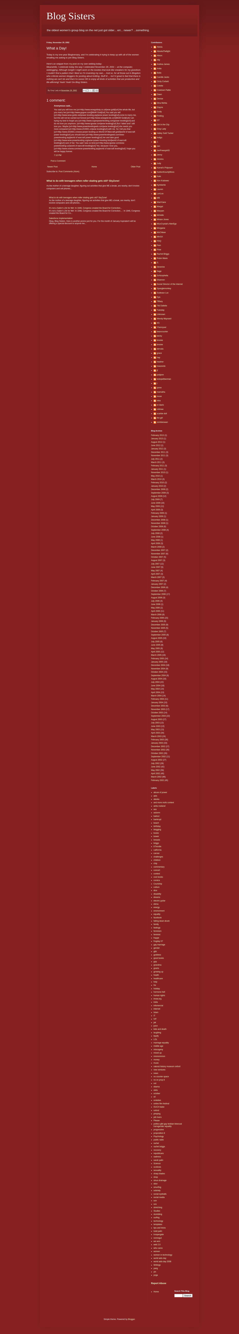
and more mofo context (164, 802)
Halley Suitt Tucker (165, 133)
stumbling (158, 1214)
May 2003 (155, 729)
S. (158, 262)
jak (155, 1022)
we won (157, 1241)
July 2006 (155, 601)
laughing (157, 1032)
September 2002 (158, 756)
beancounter (162, 331)
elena (156, 904)
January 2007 (157, 584)
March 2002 (156, 777)
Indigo (159, 137)
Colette (160, 86)
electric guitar (159, 901)
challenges (158, 857)
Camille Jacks (163, 77)
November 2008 (158, 523)
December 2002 (158, 746)
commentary (159, 867)
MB (158, 198)
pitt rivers (158, 1117)
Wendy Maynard (164, 318)
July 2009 (155, 499)
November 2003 (158, 709)
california (157, 850)
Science (157, 1163)
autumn (157, 812)
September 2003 (158, 716)
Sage (159, 271)
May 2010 (155, 476)
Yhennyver (161, 327)
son (155, 1200)
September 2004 (158, 675)
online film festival (161, 1103)
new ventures (159, 1070)
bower (156, 836)
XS (158, 323)
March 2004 (156, 696)
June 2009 (155, 503)
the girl (160, 418)
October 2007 (157, 557)
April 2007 (155, 574)
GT (158, 120)
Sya (158, 297)
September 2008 (158, 530)
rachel (156, 1143)
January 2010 (157, 486)
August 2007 (156, 560)
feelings (157, 928)
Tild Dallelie (162, 306)
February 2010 (157, 482)
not (155, 1083)
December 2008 (158, 520)
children (157, 860)
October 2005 (157, 631)
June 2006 (155, 604)
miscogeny (158, 1049)
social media (159, 1197)
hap (158, 357)
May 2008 (155, 540)
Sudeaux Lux (162, 293)
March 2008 (156, 547)
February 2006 (157, 618)
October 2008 (157, 526)
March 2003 (156, 736)
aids (155, 796)
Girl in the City (163, 124)
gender (157, 948)
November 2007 (158, 554)
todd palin (158, 1231)
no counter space (161, 1076)
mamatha (161, 392)
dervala (160, 349)
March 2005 (156, 655)
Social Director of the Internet (170, 284)
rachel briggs (159, 1146)
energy (157, 907)
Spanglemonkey (164, 288)
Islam (156, 1012)
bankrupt (157, 819)
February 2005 (157, 658)
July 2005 (155, 641)
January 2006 (157, 621)
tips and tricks (160, 1228)
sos (155, 1204)
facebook (158, 917)
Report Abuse (158, 1283)
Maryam (160, 211)
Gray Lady (161, 129)
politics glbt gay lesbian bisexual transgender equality (168, 1125)
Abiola (159, 47)
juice (156, 1026)
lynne (159, 387)
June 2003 (155, 726)
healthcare (158, 978)
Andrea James (163, 64)
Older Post (135, 167)
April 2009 (155, 510)
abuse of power (160, 792)
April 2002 (155, 773)
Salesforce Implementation (61, 218)
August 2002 (156, 760)
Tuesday (160, 310)
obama (157, 1087)
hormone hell (159, 992)
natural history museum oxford (167, 1066)
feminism (157, 931)
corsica (157, 880)
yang (156, 1268)
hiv (155, 985)
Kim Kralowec (163, 180)
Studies (157, 1211)
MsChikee (161, 232)
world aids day (160, 1258)
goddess (157, 955)
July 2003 (155, 723)
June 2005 (155, 645)
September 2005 (158, 635)
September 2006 (158, 594)
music (156, 1063)
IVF (155, 1019)
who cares (158, 1248)
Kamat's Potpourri (165, 168)
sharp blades (159, 1173)
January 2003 (157, 743)
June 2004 (155, 685)
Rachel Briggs (163, 254)
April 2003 (155, 733)
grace (159, 353)
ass (155, 809)
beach (156, 823)
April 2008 (155, 543)
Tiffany (160, 301)
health (156, 975)
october (157, 1093)
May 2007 (155, 570)
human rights (159, 995)
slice (156, 1184)
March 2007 (156, 577)
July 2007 (155, 564)
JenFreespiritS (163, 150)
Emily (159, 111)
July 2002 (155, 763)
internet (157, 1009)
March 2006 (156, 614)
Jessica (160, 159)
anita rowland (159, 806)
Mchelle (160, 215)
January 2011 (157, 469)
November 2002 (158, 750)
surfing (156, 1217)
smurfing (157, 1187)
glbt (155, 951)
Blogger (131, 1319)
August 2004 (156, 679)
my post (73, 64)
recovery (157, 1150)
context (157, 874)
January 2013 (157, 438)
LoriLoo (160, 193)
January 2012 (157, 449)
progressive (159, 1129)
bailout (156, 816)
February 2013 (157, 435)
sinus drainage (160, 1180)
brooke (160, 340)
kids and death (160, 1029)
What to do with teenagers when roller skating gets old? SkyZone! (83, 180)
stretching (158, 1207)
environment (159, 911)
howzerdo (161, 366)
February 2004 (157, 699)
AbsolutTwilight (163, 51)
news (156, 1073)
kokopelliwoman (164, 379)
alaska (156, 799)
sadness (157, 1157)
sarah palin (158, 1160)
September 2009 (158, 493)
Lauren (160, 189)
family (156, 924)
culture (156, 887)
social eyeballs (160, 1194)
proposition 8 (159, 1133)
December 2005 (158, 625)
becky (159, 336)
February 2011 (157, 465)
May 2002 (155, 770)
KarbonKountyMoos (165, 172)
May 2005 (155, 648)
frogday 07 (158, 941)
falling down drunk (162, 921)
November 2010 (158, 472)
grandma (157, 965)
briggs (156, 843)
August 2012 (156, 442)
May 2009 (155, 506)
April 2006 (155, 611)
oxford (156, 1110)
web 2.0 (157, 1244)
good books (159, 958)
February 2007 (157, 581)
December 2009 (158, 489)
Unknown (161, 314)
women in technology (163, 1255)
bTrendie (157, 846)
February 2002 (157, 780)
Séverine (161, 267)
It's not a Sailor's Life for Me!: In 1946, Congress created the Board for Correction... (85, 208)
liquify (156, 1036)
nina (159, 400)
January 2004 (157, 702)
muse (159, 396)
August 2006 (156, 598)
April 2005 (155, 652)
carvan (156, 853)
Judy (159, 163)
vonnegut (158, 1238)
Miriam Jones (163, 219)
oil (155, 1097)
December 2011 (158, 452)
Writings (157, 1265)
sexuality (157, 1170)
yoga (156, 1275)
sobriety (157, 1190)
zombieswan (162, 422)
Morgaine (161, 228)
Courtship (158, 884)
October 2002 (157, 753)
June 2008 (155, 537)
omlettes (157, 1100)
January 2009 (157, 516)
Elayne (160, 107)
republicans (159, 1153)
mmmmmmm (159, 1056)
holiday (157, 988)
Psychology (159, 1136)
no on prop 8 (159, 1080)
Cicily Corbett (163, 81)
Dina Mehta (162, 103)
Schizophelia (162, 275)
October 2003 (157, 712)
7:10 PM (57, 155)
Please (157, 1120)
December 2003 (158, 706)
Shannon (161, 280)
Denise (160, 99)
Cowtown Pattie (164, 90)
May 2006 (155, 608)
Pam (159, 245)
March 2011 (156, 462)
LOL (155, 1039)
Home (94, 167)
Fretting (160, 116)
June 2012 (155, 445)
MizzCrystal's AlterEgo (167, 224)
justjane (160, 375)
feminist (157, 934)
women (157, 1251)
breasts (157, 840)
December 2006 (158, 587)
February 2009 (157, 513)
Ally (158, 60)
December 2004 (158, 665)
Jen (158, 146)
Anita (159, 68)
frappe (156, 938)
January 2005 (157, 662)
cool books (158, 877)
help (155, 982)
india (156, 1002)
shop (156, 1177)
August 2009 (156, 496)
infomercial (158, 1005)
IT (154, 1016)
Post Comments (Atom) (69, 171)
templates (158, 1224)
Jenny (159, 155)
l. (157, 383)
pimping (157, 1114)
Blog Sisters (70, 15)
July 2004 (155, 682)
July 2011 (155, 459)
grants (156, 968)
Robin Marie (162, 258)
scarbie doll (162, 413)
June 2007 (155, 567)
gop (155, 961)
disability (157, 894)
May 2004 (155, 689)
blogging (157, 829)
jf (157, 370)
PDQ (159, 241)
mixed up (158, 1053)
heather (160, 362)
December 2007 (158, 550)
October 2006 (157, 591)
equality (157, 914)
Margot (160, 206)
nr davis (160, 405)
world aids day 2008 (162, 1261)
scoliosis (157, 1167)
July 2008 (155, 533)
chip (155, 863)
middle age (158, 1046)
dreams (157, 897)
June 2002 (155, 767)
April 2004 (155, 692)
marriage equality (161, 1043)
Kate (159, 176)
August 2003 (156, 719)
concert (157, 870)
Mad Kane (161, 202)
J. (157, 142)
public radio (159, 1140)
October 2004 (157, 672)
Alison (159, 55)
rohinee (160, 409)
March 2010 (156, 479)
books (156, 833)
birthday (157, 826)
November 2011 (158, 455)
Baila (159, 73)
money (156, 1059)
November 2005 (158, 628)
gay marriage (159, 945)
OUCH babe (159, 1107)
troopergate (159, 1234)
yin (155, 1272)
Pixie (159, 249)
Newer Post (52, 167)
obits (156, 1090)
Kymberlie (161, 185)
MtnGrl (160, 237)
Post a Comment (58, 161)
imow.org (157, 999)
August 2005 (156, 638)
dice (155, 890)
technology (158, 1221)
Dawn (159, 94)
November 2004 (158, 668)
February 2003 (157, 739)
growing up (158, 972)
